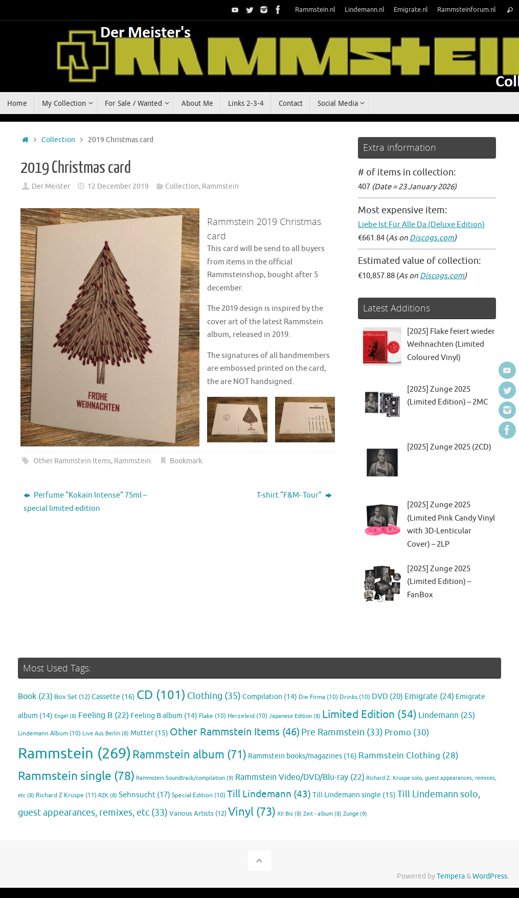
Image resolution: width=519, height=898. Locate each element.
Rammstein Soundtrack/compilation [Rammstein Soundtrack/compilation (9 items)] (185, 777)
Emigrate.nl (411, 10)
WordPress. (490, 876)
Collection (58, 140)
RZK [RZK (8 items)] (107, 795)
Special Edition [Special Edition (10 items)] (198, 795)
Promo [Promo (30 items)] (407, 732)
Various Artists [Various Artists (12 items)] (198, 814)
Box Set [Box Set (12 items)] (72, 697)
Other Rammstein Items (72, 461)
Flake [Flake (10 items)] (212, 716)
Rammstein (220, 186)
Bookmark (186, 461)
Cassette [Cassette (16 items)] (113, 696)
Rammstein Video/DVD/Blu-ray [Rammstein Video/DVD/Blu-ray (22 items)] (300, 777)
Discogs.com (432, 238)
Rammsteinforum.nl (466, 10)
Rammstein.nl (315, 10)
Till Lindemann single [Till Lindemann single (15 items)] (354, 795)
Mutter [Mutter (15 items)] (149, 733)
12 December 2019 (118, 186)
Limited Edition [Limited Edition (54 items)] (369, 714)
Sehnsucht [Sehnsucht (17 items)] (144, 794)
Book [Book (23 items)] (35, 696)
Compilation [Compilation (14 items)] (269, 696)
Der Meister (51, 186)
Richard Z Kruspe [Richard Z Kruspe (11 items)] (66, 795)
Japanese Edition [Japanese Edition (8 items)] (295, 716)
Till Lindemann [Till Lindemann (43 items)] (269, 794)
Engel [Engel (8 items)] (65, 716)
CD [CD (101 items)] (161, 695)
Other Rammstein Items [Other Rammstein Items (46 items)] (235, 732)
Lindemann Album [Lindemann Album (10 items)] (49, 733)
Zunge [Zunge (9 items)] (355, 813)
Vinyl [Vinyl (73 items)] (252, 812)
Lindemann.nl (365, 10)
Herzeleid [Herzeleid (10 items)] (247, 716)
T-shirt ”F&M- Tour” (294, 495)
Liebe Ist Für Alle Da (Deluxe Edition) (421, 225)
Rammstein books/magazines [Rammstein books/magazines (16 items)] (302, 755)
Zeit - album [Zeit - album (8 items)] (322, 814)
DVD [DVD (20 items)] (387, 696)
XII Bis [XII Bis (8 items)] (289, 814)
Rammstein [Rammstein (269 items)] (74, 753)
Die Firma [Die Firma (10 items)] (318, 697)
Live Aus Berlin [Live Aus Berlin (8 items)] (105, 733)
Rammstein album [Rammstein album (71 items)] (189, 755)
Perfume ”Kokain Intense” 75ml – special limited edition (85, 501)
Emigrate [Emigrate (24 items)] (429, 696)
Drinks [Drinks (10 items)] (355, 697)
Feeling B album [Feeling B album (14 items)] (163, 715)
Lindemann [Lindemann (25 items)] (446, 715)
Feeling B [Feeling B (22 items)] (103, 715)
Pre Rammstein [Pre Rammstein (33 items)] (342, 732)
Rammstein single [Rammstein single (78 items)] (76, 776)
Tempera (451, 876)
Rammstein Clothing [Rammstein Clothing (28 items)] (408, 755)
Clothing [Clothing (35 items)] (214, 696)
